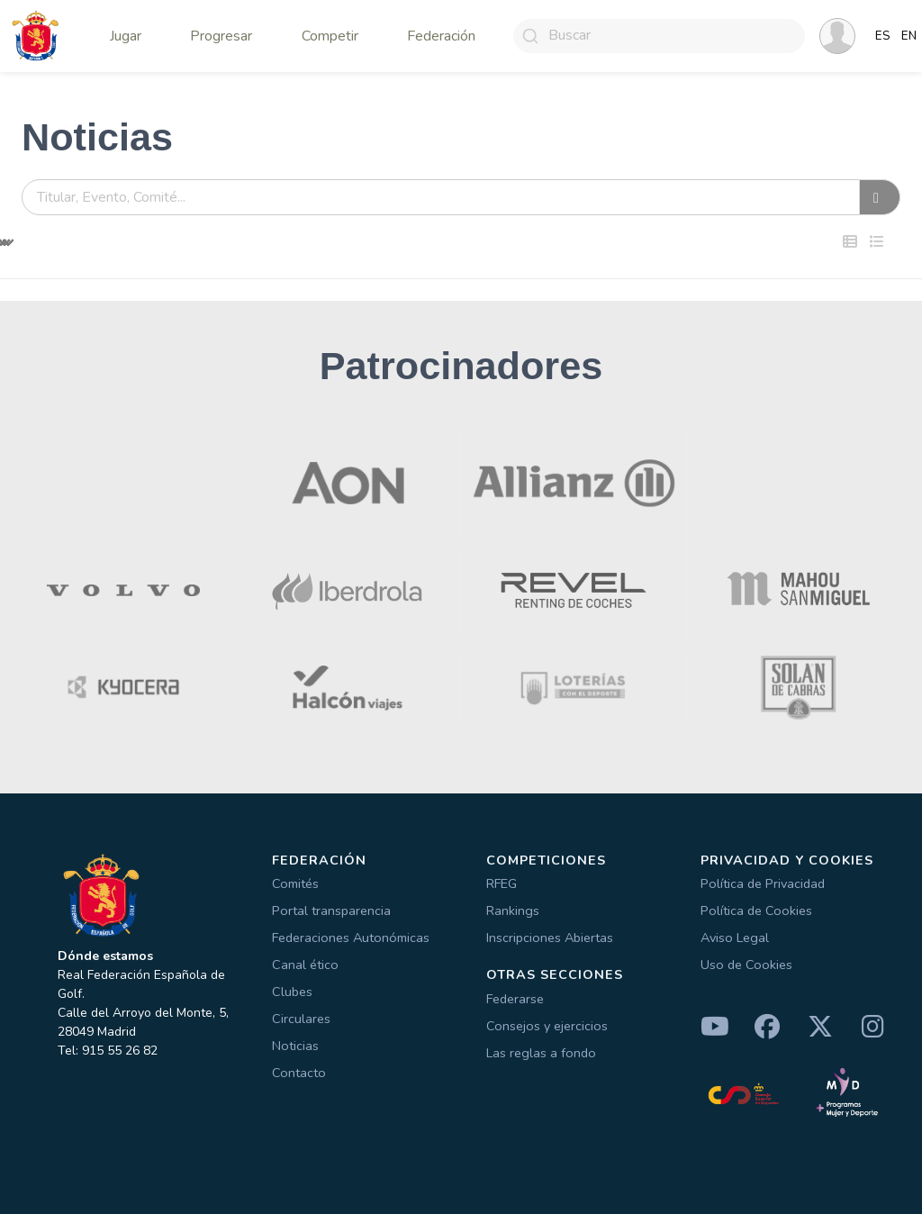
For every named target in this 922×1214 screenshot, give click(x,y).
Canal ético (305, 965)
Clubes (292, 992)
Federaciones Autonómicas (350, 938)
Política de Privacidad (763, 883)
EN (909, 36)
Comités (295, 883)
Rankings (512, 910)
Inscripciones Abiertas (549, 938)
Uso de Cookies (746, 965)
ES (882, 36)
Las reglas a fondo (541, 1053)
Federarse (515, 999)
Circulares (301, 1019)
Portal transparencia (331, 910)
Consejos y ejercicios (547, 1026)
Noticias (295, 1046)
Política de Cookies (756, 910)
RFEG (501, 883)
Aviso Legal (735, 938)
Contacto (299, 1073)
